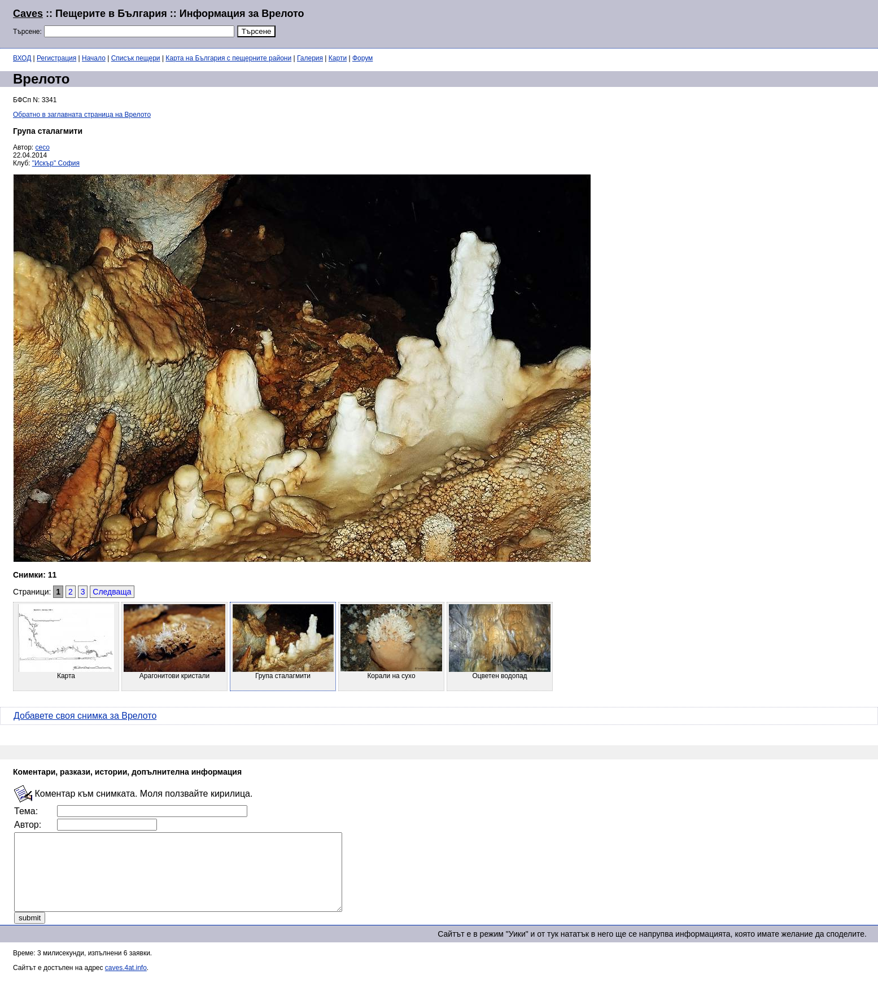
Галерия (310, 58)
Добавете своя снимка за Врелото (85, 715)
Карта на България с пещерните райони (228, 58)
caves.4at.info (126, 983)
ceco (43, 147)
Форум (362, 58)
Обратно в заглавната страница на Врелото (82, 115)
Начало (94, 58)
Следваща (112, 591)
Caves (28, 13)
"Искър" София (56, 163)
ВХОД (22, 58)
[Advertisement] (728, 23)
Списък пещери (135, 58)
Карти (338, 58)
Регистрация (56, 58)
